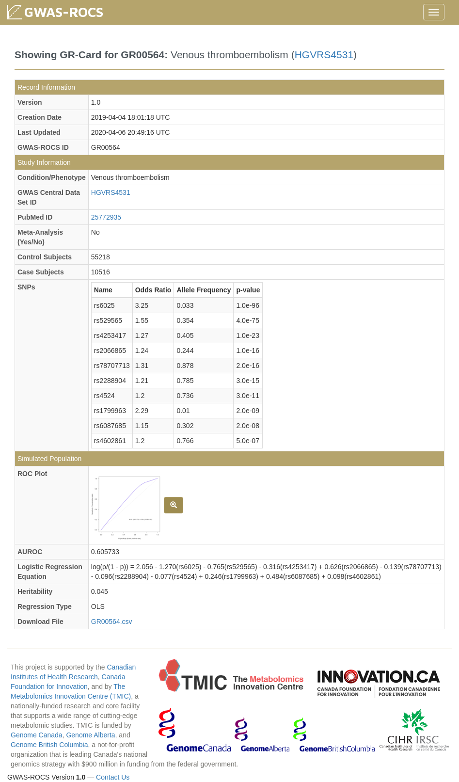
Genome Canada (37, 735)
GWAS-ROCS (63, 12)
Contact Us (112, 777)
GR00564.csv (111, 621)
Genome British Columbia (49, 745)
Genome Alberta (90, 735)
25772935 (106, 217)
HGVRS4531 (324, 54)
